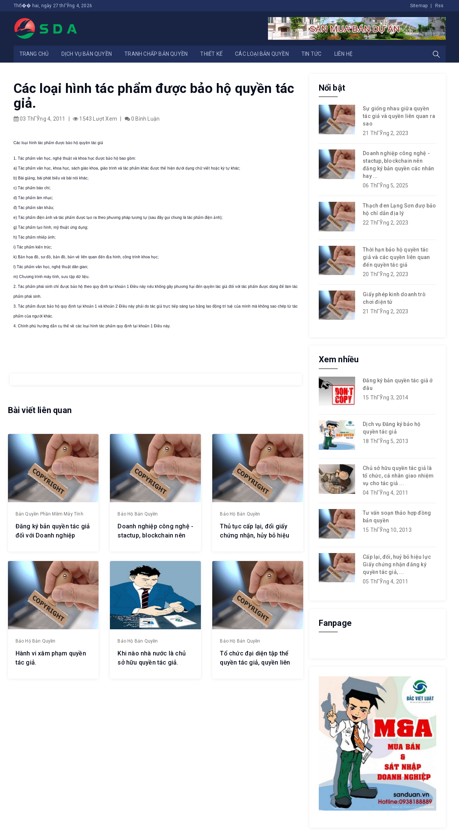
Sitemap (419, 5)
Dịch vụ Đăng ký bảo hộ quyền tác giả (391, 428)
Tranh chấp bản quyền (156, 54)
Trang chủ (34, 54)
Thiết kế (211, 54)
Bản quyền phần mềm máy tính (49, 514)
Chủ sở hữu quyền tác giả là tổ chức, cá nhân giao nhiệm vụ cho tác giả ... (398, 475)
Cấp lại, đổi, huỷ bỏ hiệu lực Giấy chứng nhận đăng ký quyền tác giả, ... (397, 564)
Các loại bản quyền (262, 54)
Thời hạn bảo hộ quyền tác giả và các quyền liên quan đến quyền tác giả (396, 257)
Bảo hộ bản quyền (137, 514)
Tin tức (311, 54)
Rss (439, 5)
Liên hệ (343, 54)
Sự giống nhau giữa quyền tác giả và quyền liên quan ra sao (399, 116)
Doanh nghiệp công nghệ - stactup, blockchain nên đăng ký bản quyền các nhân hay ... (398, 164)
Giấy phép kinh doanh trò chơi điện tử (394, 298)
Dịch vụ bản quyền (86, 54)
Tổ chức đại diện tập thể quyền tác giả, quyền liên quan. (255, 662)
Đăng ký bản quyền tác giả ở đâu (397, 384)
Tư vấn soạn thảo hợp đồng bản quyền (397, 516)
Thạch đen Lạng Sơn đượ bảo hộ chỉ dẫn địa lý (399, 209)
